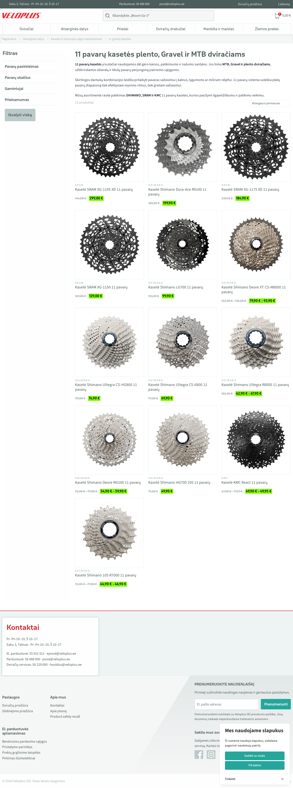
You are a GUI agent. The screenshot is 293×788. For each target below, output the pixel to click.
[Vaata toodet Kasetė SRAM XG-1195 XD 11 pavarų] (109, 147)
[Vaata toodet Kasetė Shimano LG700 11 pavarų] (182, 244)
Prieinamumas (17, 100)
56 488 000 (32, 659)
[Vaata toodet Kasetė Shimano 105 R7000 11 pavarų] (109, 532)
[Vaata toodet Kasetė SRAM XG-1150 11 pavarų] (109, 244)
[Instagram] (211, 754)
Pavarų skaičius (18, 77)
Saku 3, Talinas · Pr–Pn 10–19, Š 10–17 (34, 4)
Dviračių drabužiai (170, 29)
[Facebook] (199, 754)
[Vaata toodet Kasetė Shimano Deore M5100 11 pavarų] (109, 440)
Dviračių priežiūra (250, 4)
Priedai (122, 29)
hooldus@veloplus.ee (66, 664)
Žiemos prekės (267, 29)
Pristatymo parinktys (17, 747)
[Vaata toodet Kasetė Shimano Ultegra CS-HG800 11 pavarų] (109, 342)
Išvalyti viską (20, 115)
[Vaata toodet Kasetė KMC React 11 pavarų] (255, 440)
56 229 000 (40, 664)
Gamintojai (14, 88)
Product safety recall (65, 716)
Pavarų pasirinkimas (22, 66)
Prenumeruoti (276, 704)
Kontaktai (57, 705)
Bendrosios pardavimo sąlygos (24, 741)
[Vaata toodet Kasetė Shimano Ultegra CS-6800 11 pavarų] (182, 342)
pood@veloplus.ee (171, 4)
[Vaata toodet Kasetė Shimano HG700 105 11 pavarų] (182, 440)
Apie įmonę (58, 711)
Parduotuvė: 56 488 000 (134, 4)
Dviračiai (26, 29)
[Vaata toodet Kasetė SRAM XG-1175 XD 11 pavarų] (255, 147)
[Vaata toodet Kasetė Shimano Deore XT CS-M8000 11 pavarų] (255, 244)
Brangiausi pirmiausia (266, 103)
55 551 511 (37, 653)
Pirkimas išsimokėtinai (18, 758)
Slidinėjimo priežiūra (17, 711)
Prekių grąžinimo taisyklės (21, 752)
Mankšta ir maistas (218, 29)
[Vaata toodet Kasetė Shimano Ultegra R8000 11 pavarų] (255, 342)
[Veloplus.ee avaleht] (21, 15)
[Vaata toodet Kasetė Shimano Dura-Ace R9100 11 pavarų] (182, 147)
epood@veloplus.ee (61, 653)
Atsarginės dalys (74, 29)
